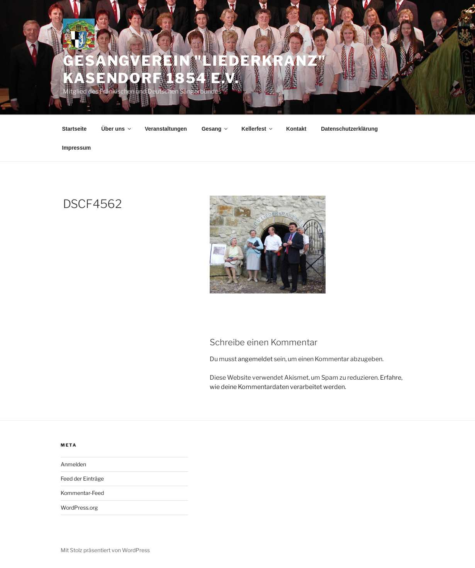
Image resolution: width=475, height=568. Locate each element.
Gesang (215, 129)
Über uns (116, 129)
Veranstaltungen (166, 129)
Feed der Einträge (82, 478)
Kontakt (296, 129)
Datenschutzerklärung (349, 129)
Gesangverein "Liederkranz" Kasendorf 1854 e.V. (194, 69)
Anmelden (73, 464)
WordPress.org (79, 507)
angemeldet (255, 359)
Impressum (76, 148)
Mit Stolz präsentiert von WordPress (105, 550)
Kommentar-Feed (82, 493)
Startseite (74, 129)
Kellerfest (257, 129)
